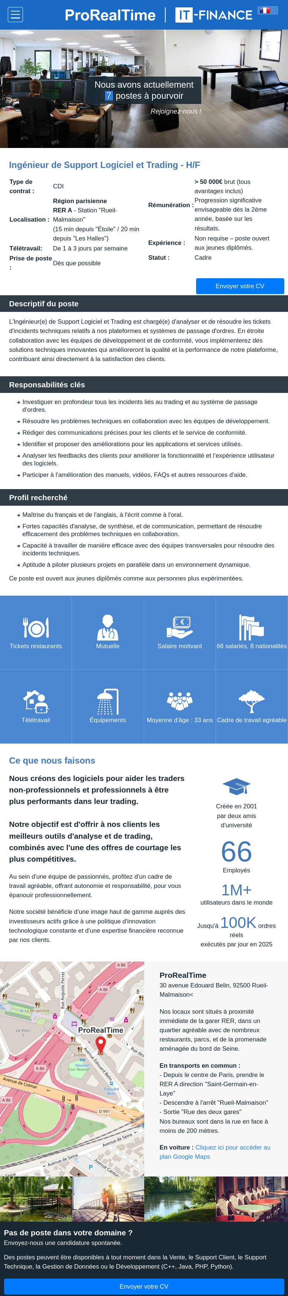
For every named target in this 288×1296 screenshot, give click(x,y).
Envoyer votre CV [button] (240, 286)
